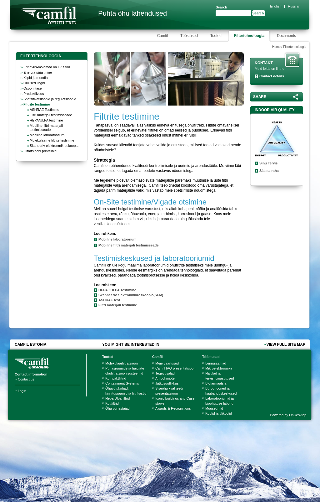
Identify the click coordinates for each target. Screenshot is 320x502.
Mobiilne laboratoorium (117, 239)
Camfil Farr (48, 15)
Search (221, 7)
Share (259, 97)
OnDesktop (297, 415)
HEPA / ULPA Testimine (117, 290)
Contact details (271, 76)
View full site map (286, 344)
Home (276, 47)
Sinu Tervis (268, 163)
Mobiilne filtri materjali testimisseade (128, 245)
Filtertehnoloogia (294, 47)
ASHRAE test (109, 300)
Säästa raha (269, 171)
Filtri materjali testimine (117, 305)
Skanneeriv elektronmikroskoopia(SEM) (130, 295)
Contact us (26, 379)
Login (22, 391)
